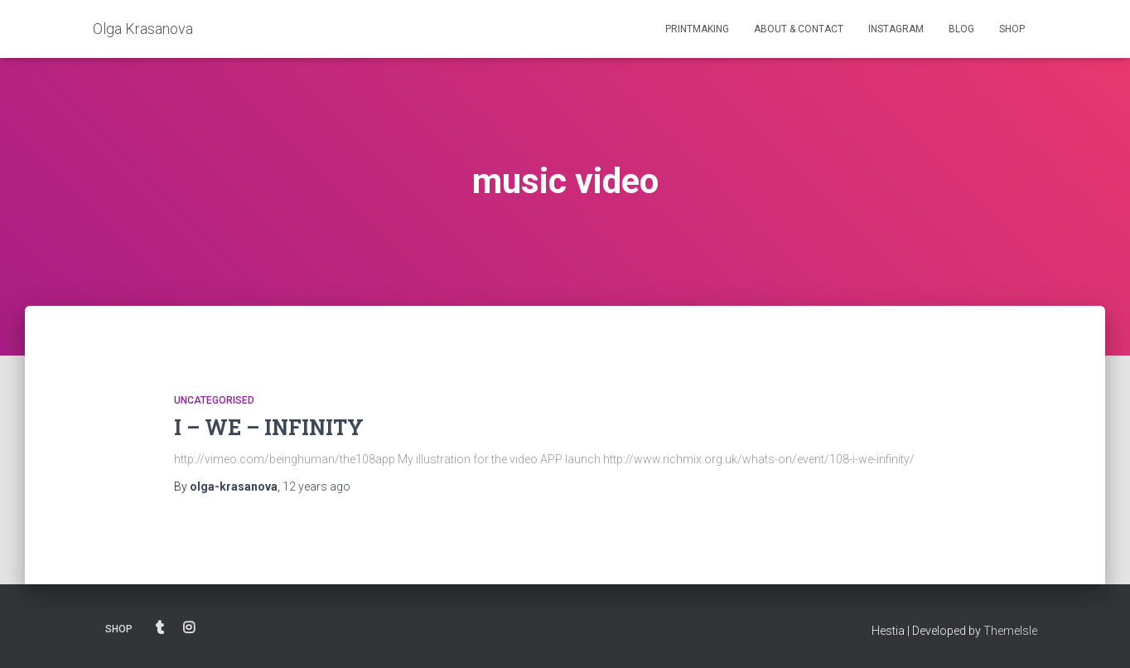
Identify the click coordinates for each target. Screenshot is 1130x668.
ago (316, 486)
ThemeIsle (1010, 630)
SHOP (1012, 29)
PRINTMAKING (697, 29)
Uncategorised (214, 400)
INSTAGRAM (896, 29)
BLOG (961, 29)
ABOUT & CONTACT (798, 29)
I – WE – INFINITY (269, 427)
